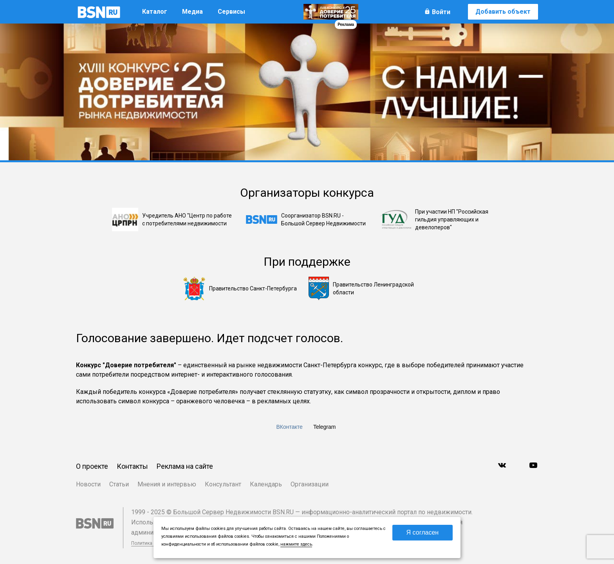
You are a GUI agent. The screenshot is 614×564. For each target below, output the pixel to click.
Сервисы (231, 11)
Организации (310, 484)
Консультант (223, 484)
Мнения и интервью (166, 484)
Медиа (192, 11)
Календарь (266, 484)
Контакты (132, 466)
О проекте (92, 466)
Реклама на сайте (185, 466)
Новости (88, 484)
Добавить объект (503, 11)
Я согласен (422, 532)
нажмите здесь (296, 544)
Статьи (119, 484)
